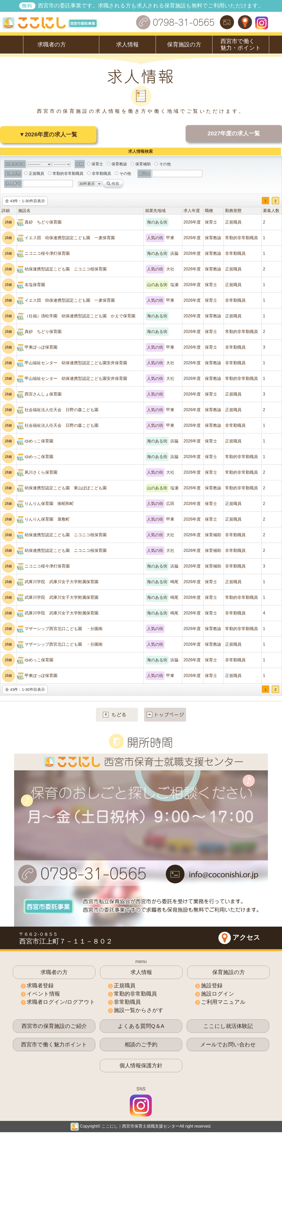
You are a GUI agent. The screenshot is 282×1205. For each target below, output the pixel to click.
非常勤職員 (99, 173)
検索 (113, 183)
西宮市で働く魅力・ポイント (240, 44)
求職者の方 (51, 44)
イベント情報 (43, 994)
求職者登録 (40, 985)
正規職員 (34, 173)
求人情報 (127, 44)
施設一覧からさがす (139, 1010)
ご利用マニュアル (223, 1002)
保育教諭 (117, 164)
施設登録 (212, 985)
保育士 (95, 164)
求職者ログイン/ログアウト (61, 1002)
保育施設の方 (184, 44)
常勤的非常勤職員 (65, 173)
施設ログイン (217, 994)
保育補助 (141, 164)
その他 (163, 164)
